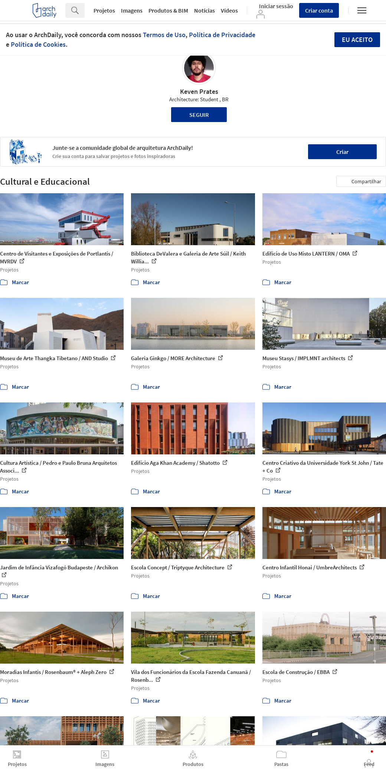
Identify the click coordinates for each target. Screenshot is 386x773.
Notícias (204, 10)
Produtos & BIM (168, 10)
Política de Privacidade (222, 34)
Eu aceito (357, 39)
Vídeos (229, 10)
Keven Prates (199, 91)
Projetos (104, 10)
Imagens (132, 10)
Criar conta (319, 10)
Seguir (199, 114)
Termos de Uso (164, 34)
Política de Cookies (38, 44)
